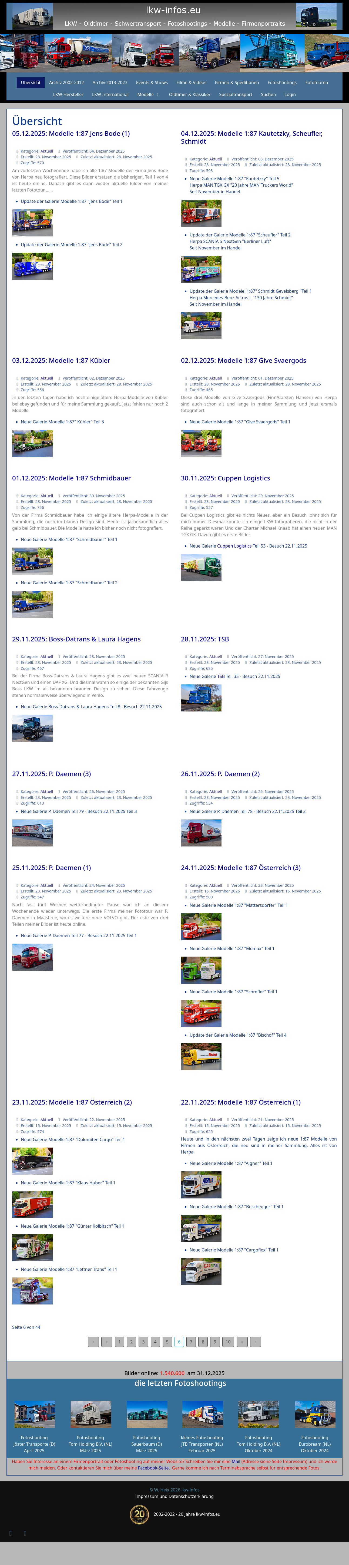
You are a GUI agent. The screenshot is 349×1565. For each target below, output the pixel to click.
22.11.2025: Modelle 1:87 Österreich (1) (241, 1102)
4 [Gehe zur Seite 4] (155, 1342)
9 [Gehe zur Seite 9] (215, 1342)
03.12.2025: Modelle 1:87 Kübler (61, 360)
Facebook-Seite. (154, 1468)
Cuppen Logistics (234, 546)
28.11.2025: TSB (205, 638)
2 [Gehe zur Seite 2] (131, 1342)
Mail (236, 1461)
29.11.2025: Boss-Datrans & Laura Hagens (76, 638)
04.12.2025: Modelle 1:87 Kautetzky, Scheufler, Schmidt (252, 137)
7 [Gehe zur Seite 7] (191, 1342)
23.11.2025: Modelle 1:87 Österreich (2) (72, 1102)
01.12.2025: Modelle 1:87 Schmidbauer (71, 477)
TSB (221, 676)
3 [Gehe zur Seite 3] (143, 1342)
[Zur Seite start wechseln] (93, 1342)
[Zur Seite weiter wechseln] (242, 1342)
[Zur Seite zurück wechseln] (106, 1342)
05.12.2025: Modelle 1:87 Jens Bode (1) (71, 133)
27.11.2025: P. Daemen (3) (51, 773)
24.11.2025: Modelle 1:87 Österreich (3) (241, 867)
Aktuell (47, 151)
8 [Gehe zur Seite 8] (203, 1342)
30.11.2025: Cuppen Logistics (225, 477)
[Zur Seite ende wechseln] (255, 1342)
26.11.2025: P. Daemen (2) (220, 773)
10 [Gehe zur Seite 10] (228, 1342)
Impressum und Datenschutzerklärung (174, 1496)
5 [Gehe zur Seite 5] (167, 1342)
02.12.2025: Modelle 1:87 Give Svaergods (243, 360)
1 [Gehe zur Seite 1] (119, 1342)
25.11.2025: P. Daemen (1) (51, 867)
